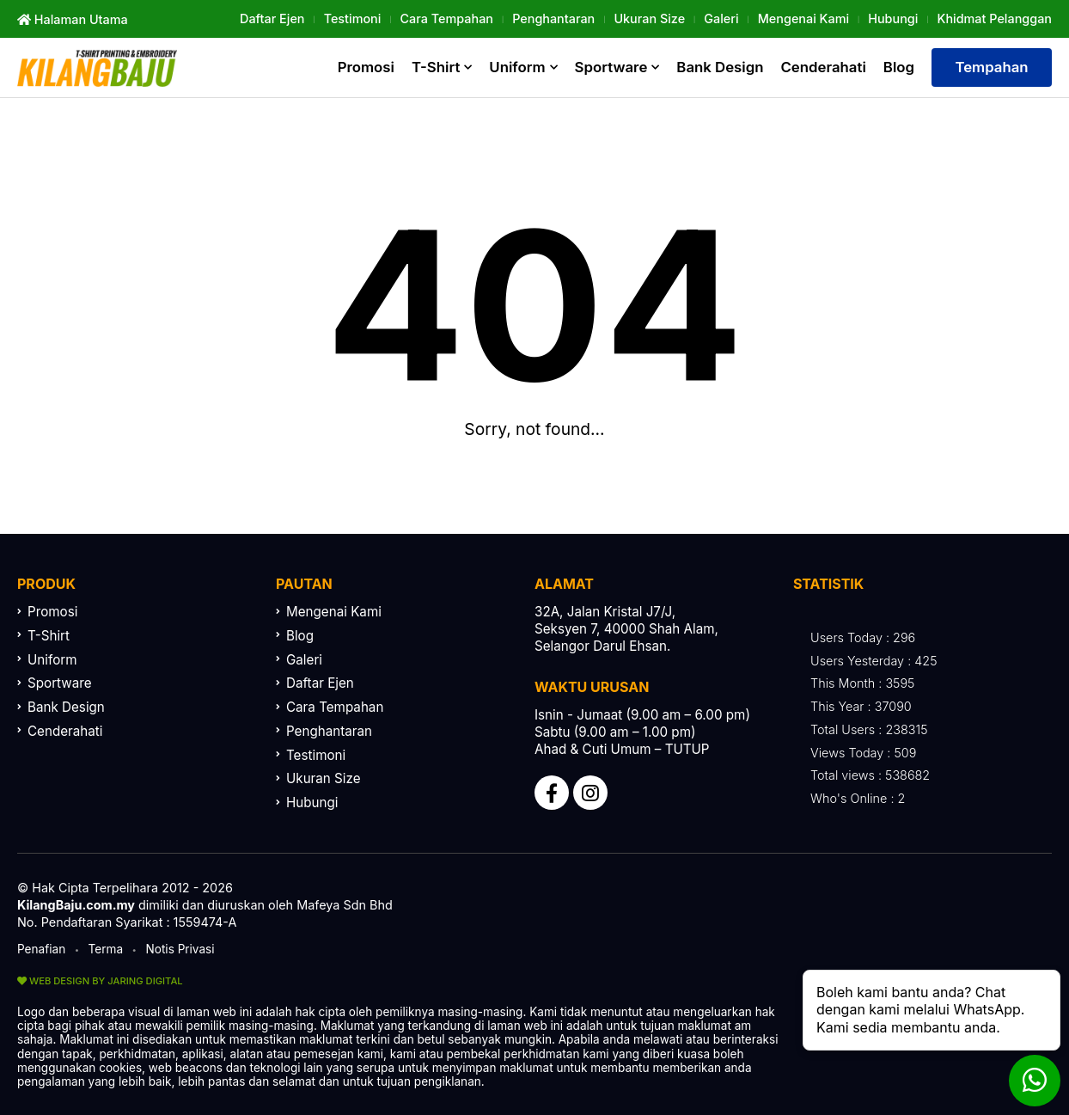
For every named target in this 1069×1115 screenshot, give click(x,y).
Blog (898, 67)
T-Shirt (436, 67)
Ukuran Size (649, 18)
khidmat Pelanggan (995, 18)
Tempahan (991, 67)
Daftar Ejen (272, 18)
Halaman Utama (72, 19)
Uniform (517, 67)
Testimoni (353, 18)
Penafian (41, 949)
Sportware (611, 67)
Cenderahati (823, 67)
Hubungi (893, 18)
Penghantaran (553, 18)
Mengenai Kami (803, 18)
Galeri (721, 18)
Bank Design (719, 67)
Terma (106, 949)
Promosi (366, 67)
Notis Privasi (180, 949)
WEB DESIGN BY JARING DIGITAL (100, 981)
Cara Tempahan (446, 18)
